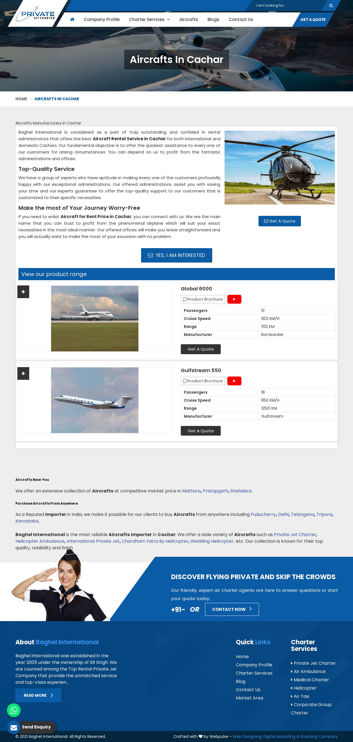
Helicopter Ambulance (39, 541)
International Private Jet (93, 541)
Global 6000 (196, 288)
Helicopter (304, 688)
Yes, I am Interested (176, 255)
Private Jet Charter (295, 534)
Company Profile (101, 19)
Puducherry (263, 514)
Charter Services (149, 19)
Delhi (283, 514)
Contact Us (240, 19)
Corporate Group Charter (311, 708)
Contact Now (232, 608)
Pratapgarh (215, 491)
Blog (240, 681)
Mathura (191, 491)
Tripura (324, 514)
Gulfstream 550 (201, 370)
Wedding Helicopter (212, 541)
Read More (38, 695)
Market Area (249, 698)
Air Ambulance (308, 671)
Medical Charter (310, 680)
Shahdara (240, 491)
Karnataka (26, 521)
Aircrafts (188, 19)
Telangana (302, 514)
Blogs (213, 19)
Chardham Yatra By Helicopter (155, 541)
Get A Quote (312, 19)
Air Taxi (300, 696)
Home (21, 99)
